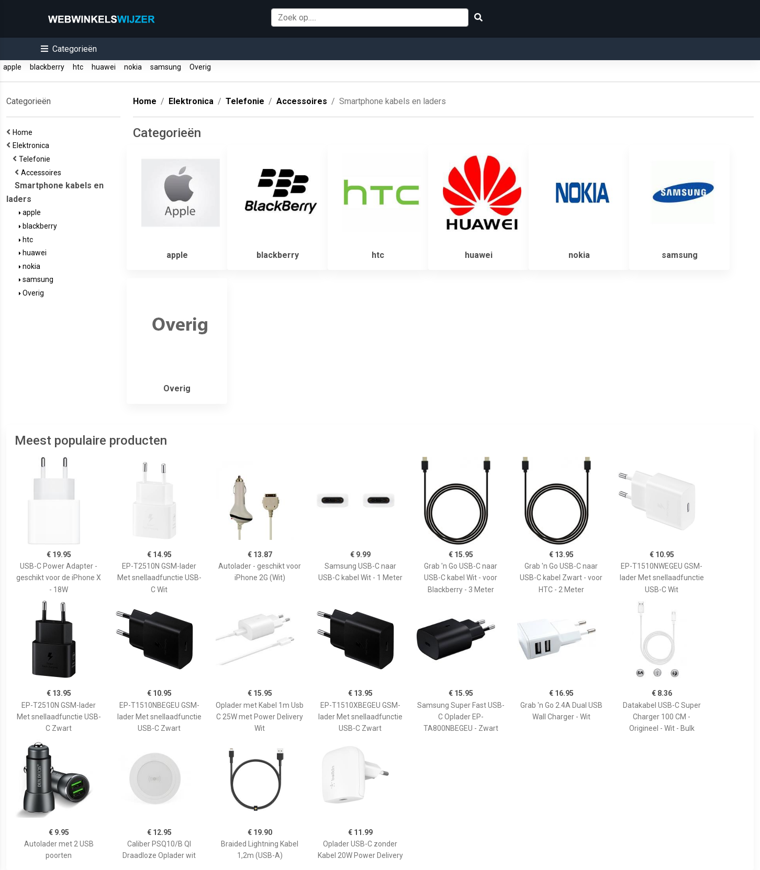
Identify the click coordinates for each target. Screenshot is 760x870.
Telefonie (36, 159)
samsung (165, 67)
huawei (103, 67)
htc (78, 67)
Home (24, 132)
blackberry (47, 67)
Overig (200, 67)
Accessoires (42, 172)
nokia (133, 67)
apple (12, 67)
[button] (69, 49)
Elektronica (32, 145)
